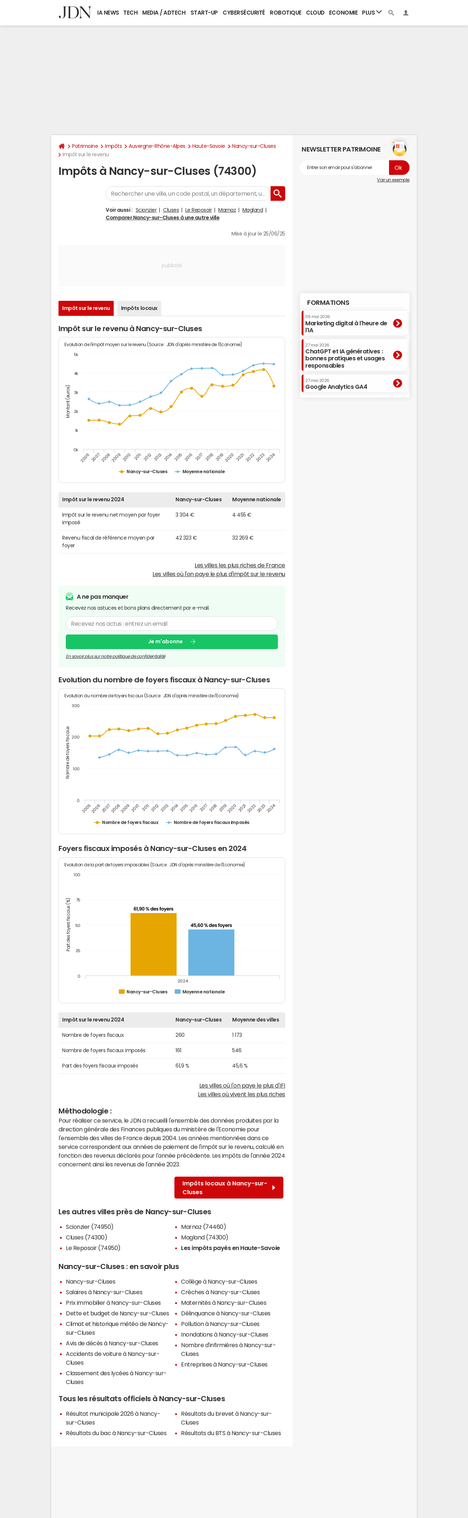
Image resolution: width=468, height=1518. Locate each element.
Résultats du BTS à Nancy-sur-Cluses (231, 1433)
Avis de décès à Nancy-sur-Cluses (112, 1343)
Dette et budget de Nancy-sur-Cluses (117, 1313)
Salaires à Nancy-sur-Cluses (104, 1292)
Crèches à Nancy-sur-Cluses (220, 1292)
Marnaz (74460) (203, 1227)
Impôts (113, 146)
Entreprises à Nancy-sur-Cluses (224, 1364)
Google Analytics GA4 (336, 384)
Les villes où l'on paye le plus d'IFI (242, 1085)
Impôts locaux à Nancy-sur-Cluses (228, 1187)
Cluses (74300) (86, 1237)
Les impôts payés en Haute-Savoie (230, 1248)
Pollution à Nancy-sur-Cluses (220, 1324)
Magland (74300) (205, 1237)
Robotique (286, 12)
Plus (372, 12)
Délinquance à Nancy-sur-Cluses (226, 1313)
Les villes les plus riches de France (240, 565)
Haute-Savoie (208, 146)
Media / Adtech (163, 12)
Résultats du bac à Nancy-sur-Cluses (116, 1433)
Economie (343, 12)
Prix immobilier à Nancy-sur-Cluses (113, 1303)
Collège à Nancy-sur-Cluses (219, 1281)
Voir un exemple (393, 180)
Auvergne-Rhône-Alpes (157, 146)
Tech (130, 12)
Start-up (204, 12)
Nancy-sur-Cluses (254, 146)
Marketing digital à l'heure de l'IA (346, 324)
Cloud (315, 12)
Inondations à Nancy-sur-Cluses (224, 1334)
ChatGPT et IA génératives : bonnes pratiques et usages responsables (345, 355)
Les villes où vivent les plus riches (241, 1094)
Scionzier (146, 209)
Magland (252, 209)
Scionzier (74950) (90, 1227)
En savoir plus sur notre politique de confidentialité (115, 656)
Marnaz (227, 209)
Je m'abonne (165, 641)
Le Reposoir (198, 209)
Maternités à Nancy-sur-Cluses (223, 1303)
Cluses (171, 209)
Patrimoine (85, 146)
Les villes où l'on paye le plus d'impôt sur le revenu (218, 574)
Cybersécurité (244, 12)
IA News (108, 12)
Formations (328, 302)
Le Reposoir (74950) (93, 1248)
